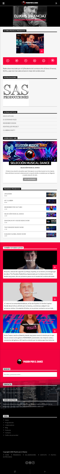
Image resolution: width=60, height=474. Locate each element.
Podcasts (8, 430)
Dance (19, 35)
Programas (17, 455)
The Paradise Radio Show (14, 227)
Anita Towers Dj (30, 324)
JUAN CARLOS (30, 292)
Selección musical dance (14, 214)
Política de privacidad (11, 435)
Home (7, 420)
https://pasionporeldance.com (15, 389)
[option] (30, 43)
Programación (9, 422)
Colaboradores (9, 425)
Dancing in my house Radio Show (17, 220)
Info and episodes (30, 179)
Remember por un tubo (13, 207)
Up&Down (8, 194)
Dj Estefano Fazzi (9, 120)
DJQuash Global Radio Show (15, 234)
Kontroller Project (11, 127)
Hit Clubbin (8, 200)
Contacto (8, 433)
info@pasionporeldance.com (15, 393)
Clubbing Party (30, 42)
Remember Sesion (9, 123)
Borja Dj (30, 260)
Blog (6, 427)
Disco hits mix (8, 116)
